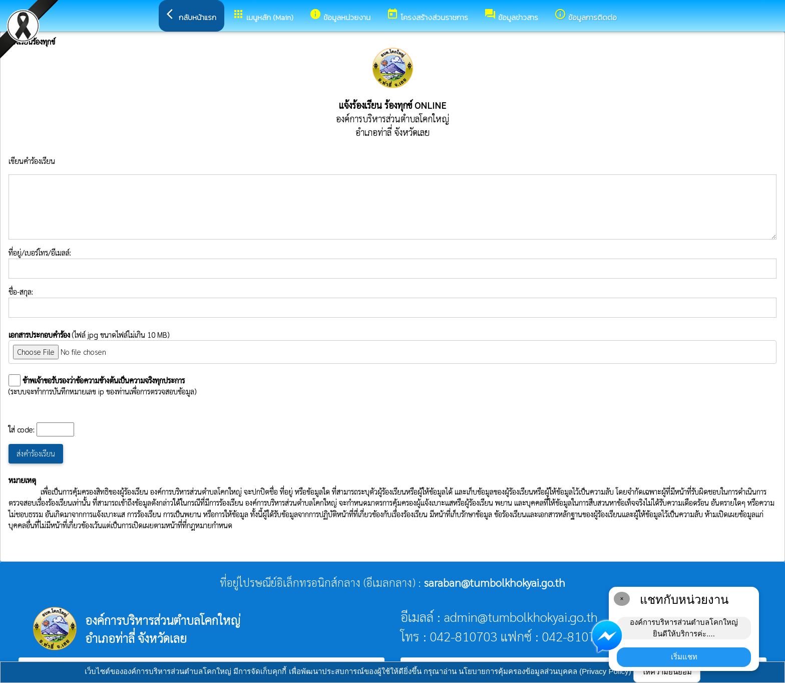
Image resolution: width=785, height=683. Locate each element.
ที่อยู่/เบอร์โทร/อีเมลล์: (392, 263)
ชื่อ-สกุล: (392, 302)
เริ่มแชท (684, 656)
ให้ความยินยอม (667, 671)
